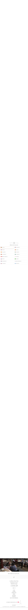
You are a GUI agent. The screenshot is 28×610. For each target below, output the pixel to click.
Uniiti (15, 605)
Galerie (14, 591)
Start (14, 590)
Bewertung (14, 592)
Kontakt (14, 596)
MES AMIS (14, 595)
